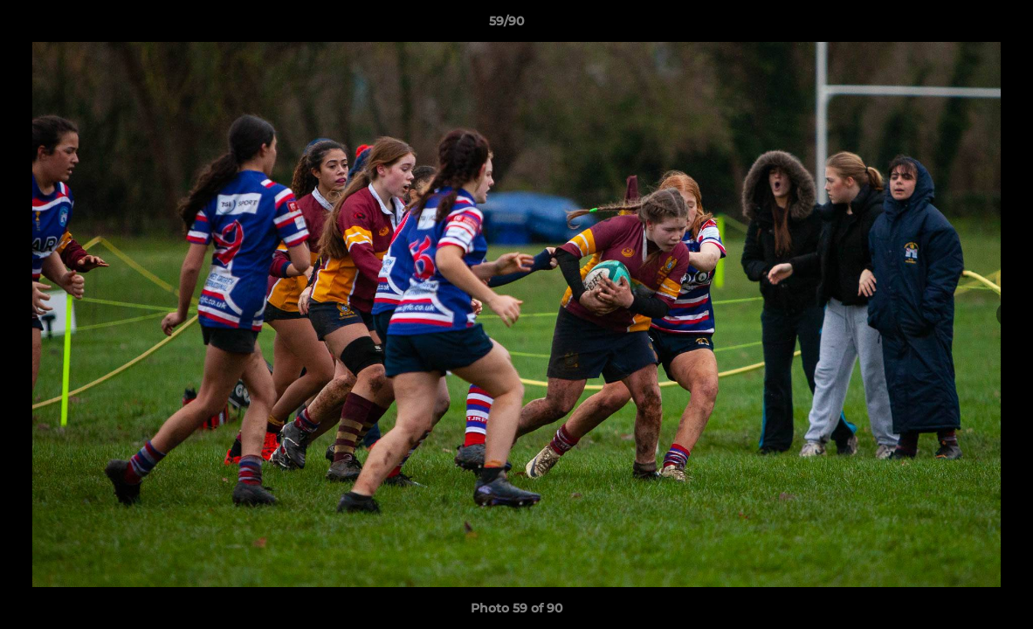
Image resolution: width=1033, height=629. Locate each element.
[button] (959, 25)
